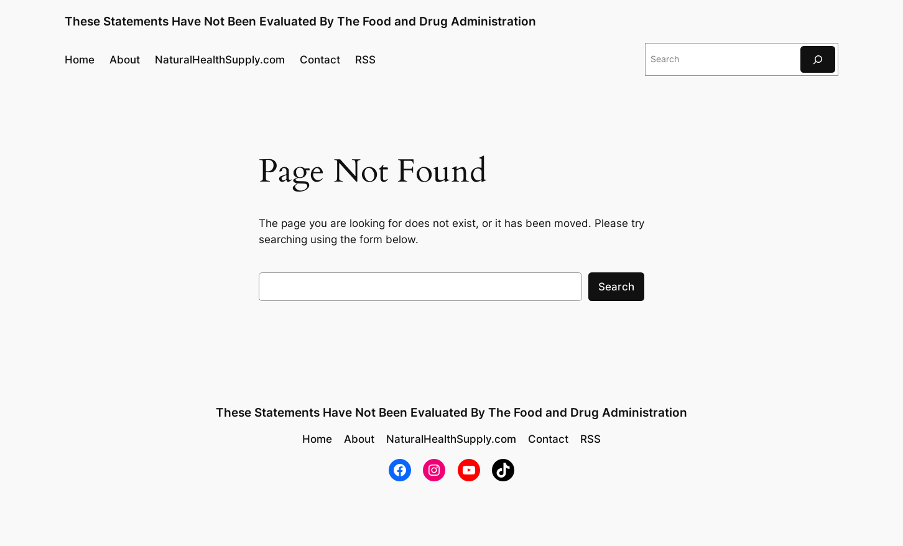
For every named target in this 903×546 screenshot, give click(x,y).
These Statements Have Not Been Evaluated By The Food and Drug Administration (300, 21)
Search (616, 286)
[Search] (817, 59)
